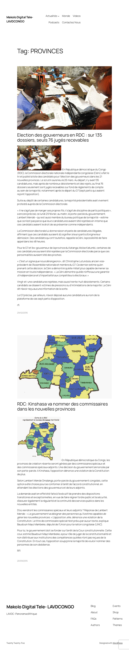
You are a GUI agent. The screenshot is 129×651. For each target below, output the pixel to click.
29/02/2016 (22, 312)
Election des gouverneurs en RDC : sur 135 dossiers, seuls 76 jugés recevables (59, 137)
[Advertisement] (101, 19)
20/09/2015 (22, 560)
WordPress (118, 643)
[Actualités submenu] (58, 16)
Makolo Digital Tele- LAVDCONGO (19, 19)
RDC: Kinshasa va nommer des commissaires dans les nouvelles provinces (62, 406)
